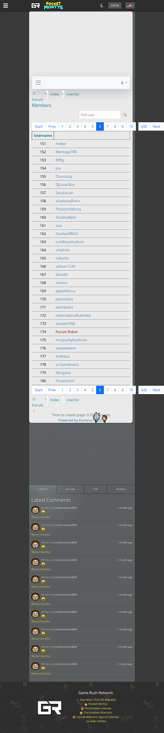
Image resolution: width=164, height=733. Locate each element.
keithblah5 (64, 307)
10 (131, 126)
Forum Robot (67, 331)
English (129, 5)
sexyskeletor (66, 348)
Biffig (60, 160)
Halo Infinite (96, 721)
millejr (61, 143)
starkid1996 (65, 323)
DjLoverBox (65, 184)
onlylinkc (63, 250)
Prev (52, 126)
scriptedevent (67, 364)
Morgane (63, 372)
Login (115, 5)
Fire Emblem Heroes (95, 708)
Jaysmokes (64, 299)
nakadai (62, 258)
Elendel (62, 274)
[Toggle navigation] (38, 82)
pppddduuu (66, 290)
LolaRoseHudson (70, 241)
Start (39, 126)
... (137, 124)
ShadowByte (66, 217)
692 (144, 126)
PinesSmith (65, 380)
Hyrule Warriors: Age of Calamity (95, 717)
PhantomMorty (68, 209)
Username (43, 135)
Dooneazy (64, 176)
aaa (59, 225)
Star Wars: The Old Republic (96, 700)
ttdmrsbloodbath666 (73, 315)
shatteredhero (68, 201)
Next (156, 126)
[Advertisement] (82, 454)
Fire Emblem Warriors (96, 712)
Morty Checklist (40, 517)
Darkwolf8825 (67, 233)
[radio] (43, 489)
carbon (62, 282)
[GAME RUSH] (46, 5)
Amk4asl (63, 356)
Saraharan (64, 192)
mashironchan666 (66, 508)
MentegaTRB (66, 151)
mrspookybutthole (71, 340)
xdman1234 (65, 266)
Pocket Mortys (96, 704)
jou (58, 168)
